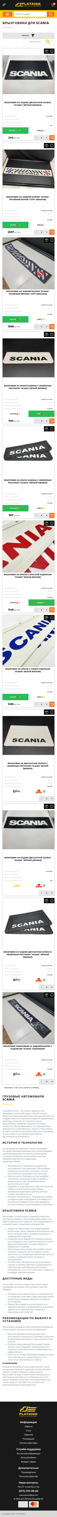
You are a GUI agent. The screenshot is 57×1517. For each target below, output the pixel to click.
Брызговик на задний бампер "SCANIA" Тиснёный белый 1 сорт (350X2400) (27, 198)
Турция (50, 220)
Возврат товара (28, 1461)
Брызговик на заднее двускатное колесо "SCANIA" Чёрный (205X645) (27, 859)
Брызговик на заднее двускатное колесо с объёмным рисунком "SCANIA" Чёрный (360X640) (27, 954)
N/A (51, 125)
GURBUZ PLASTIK (47, 210)
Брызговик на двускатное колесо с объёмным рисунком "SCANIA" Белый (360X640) (27, 766)
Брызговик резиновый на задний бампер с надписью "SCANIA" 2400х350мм (27, 1047)
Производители (28, 1472)
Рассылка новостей (28, 1476)
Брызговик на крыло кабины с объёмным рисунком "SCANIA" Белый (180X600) (27, 387)
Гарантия (28, 1434)
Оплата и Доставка (28, 1443)
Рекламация (28, 1439)
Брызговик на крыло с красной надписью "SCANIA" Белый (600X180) (28, 575)
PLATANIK (49, 116)
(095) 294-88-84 (28, 1490)
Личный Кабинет (28, 1457)
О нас (28, 1430)
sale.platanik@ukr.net (28, 1495)
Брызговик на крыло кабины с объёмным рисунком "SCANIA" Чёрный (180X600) (27, 481)
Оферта (28, 1426)
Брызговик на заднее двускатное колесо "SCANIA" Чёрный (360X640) (27, 103)
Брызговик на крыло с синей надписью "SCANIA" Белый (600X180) (27, 670)
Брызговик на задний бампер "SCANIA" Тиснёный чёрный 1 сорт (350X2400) (27, 292)
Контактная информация (28, 1453)
